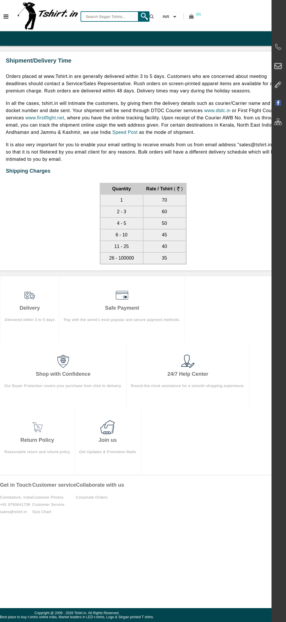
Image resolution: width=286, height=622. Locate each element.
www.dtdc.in (217, 110)
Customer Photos (47, 497)
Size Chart (41, 512)
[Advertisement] (143, 564)
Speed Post (125, 132)
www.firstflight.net (44, 117)
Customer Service (48, 504)
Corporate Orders (92, 497)
